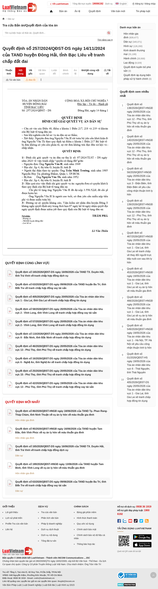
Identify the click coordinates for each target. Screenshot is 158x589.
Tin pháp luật (143, 11)
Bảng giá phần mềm (86, 512)
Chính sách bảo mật (86, 529)
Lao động (129, 62)
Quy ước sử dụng (85, 523)
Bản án (63, 11)
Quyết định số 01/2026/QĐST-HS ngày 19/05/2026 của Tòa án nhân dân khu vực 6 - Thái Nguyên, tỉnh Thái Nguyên (138, 363)
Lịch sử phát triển (13, 518)
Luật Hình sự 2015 (66, 585)
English (121, 3)
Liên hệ (8, 529)
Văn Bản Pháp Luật (11, 585)
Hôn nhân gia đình (24, 420)
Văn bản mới (118, 11)
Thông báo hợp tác (86, 544)
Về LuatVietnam (59, 4)
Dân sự (19, 455)
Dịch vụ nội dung (49, 535)
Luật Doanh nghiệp (32, 585)
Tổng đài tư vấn (48, 541)
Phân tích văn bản (49, 518)
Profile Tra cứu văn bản (16, 523)
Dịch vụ (109, 3)
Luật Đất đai (49, 585)
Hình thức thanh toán (87, 518)
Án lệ (77, 11)
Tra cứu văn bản (49, 512)
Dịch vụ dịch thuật (50, 529)
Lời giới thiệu (11, 512)
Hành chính (130, 58)
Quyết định (95, 11)
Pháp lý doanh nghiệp (51, 523)
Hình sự (128, 46)
